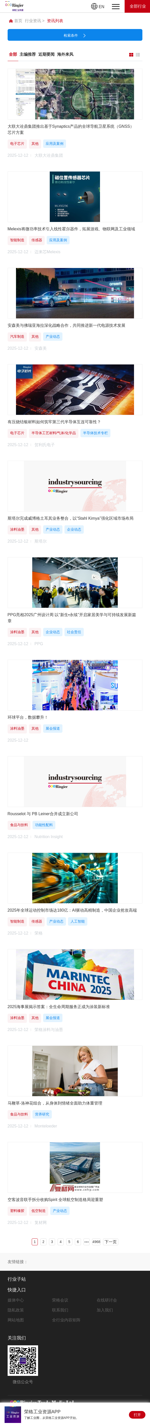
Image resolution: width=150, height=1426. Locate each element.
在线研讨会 (107, 1300)
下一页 (111, 1242)
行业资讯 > (35, 21)
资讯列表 (55, 21)
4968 (96, 1242)
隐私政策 (16, 1310)
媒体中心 (16, 1300)
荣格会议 (60, 1300)
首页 (15, 21)
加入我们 (105, 1310)
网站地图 (16, 1320)
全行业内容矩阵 (66, 1320)
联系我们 (60, 1310)
